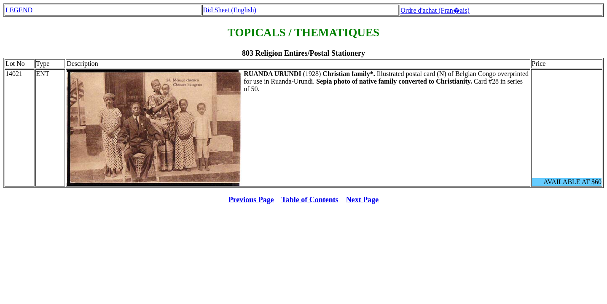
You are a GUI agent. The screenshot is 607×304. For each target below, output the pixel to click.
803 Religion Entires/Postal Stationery (303, 53)
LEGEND (18, 10)
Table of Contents (310, 199)
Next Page (362, 199)
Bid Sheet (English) (229, 10)
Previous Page (251, 199)
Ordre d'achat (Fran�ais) (435, 10)
